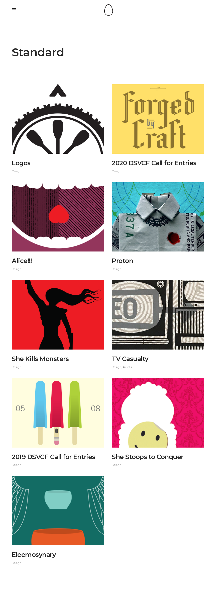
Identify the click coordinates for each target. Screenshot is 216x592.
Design (17, 171)
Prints (127, 367)
